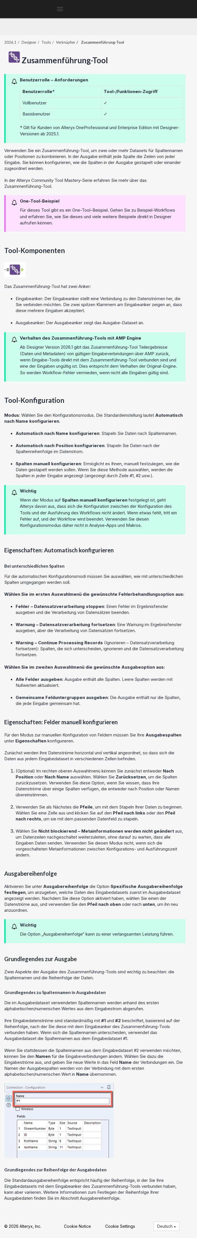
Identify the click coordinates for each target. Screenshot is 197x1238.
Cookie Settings (120, 1226)
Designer (29, 42)
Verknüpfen (65, 42)
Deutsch (166, 1226)
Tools (46, 42)
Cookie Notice (77, 1226)
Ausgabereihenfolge (99, 1198)
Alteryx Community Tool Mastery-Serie (54, 180)
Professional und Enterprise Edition (118, 127)
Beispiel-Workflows (156, 210)
